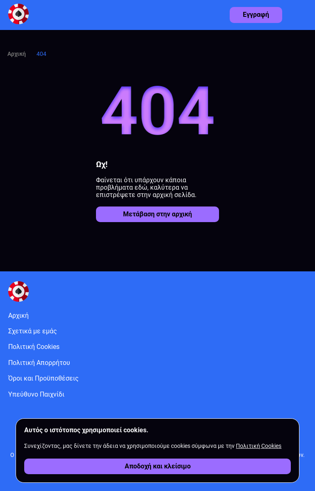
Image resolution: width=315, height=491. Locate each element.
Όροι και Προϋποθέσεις (43, 378)
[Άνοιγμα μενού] (302, 12)
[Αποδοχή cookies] (157, 466)
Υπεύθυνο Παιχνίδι (36, 394)
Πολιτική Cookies (33, 347)
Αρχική (16, 53)
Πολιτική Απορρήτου (39, 363)
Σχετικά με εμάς (32, 331)
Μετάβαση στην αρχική (157, 214)
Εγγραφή (256, 14)
